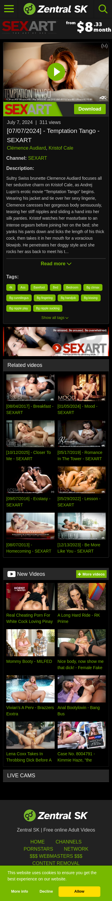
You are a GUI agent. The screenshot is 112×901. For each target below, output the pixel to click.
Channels (69, 841)
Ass (23, 287)
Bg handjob (68, 298)
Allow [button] (79, 891)
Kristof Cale (61, 148)
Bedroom (72, 287)
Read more (56, 263)
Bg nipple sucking (47, 308)
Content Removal (56, 863)
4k (11, 287)
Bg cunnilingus (19, 298)
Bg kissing (91, 298)
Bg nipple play (18, 308)
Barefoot (39, 287)
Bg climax (92, 287)
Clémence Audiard (26, 148)
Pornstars (38, 849)
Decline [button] (46, 891)
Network (76, 849)
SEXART (37, 158)
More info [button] (19, 891)
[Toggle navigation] (9, 9)
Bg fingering (45, 298)
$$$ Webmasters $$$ (56, 856)
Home (37, 841)
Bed (55, 287)
